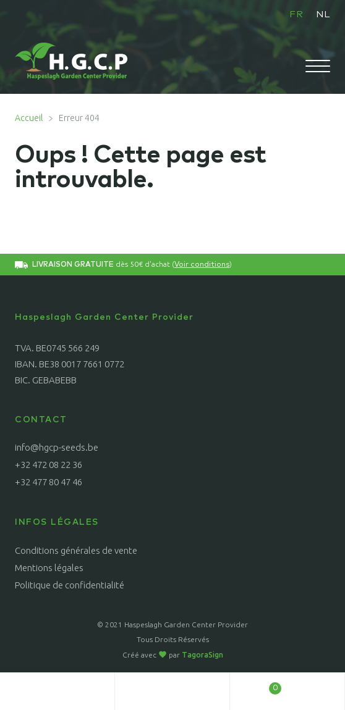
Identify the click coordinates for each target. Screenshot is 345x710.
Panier (255, 685)
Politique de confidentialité (69, 585)
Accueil (29, 118)
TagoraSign (202, 655)
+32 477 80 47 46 (48, 482)
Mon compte (57, 691)
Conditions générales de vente (76, 550)
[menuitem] (296, 14)
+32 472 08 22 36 (48, 464)
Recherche (172, 691)
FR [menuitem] (296, 14)
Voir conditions (201, 265)
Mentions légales (49, 567)
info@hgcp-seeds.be (56, 447)
